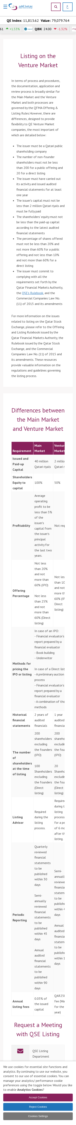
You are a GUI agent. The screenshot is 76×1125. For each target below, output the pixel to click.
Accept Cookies (38, 1097)
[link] (38, 1053)
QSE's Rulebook (32, 293)
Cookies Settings (38, 1116)
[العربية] (66, 7)
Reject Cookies (38, 1106)
